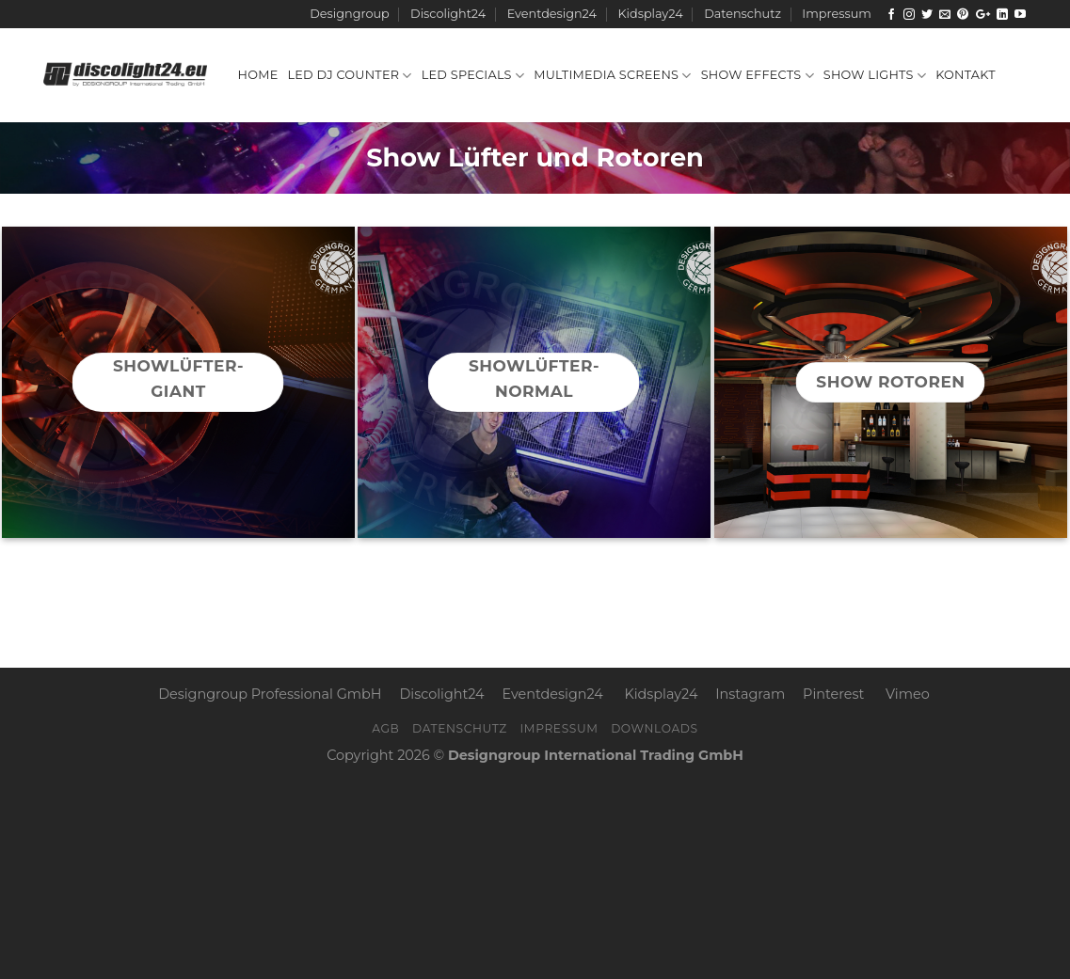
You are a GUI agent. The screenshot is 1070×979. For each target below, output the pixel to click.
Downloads (654, 728)
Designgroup (349, 14)
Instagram (750, 694)
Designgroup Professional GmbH (269, 694)
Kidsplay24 (649, 14)
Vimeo (908, 694)
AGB (385, 728)
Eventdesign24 (552, 14)
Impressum (836, 14)
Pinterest (833, 694)
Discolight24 (448, 14)
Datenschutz (742, 14)
